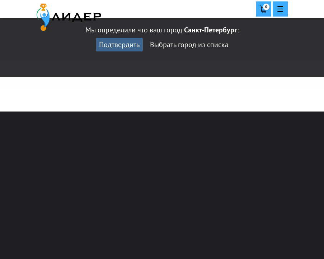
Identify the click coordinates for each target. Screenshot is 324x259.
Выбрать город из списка (189, 44)
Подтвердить (119, 44)
